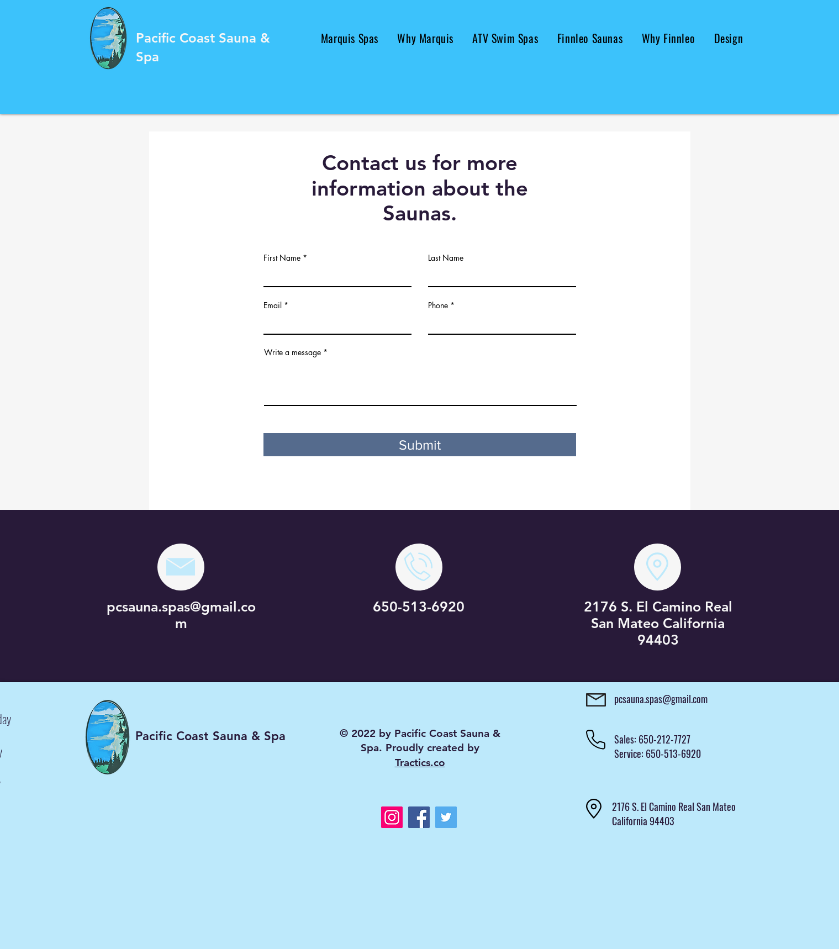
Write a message (292, 352)
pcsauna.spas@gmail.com (181, 614)
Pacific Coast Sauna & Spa (210, 736)
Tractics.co (420, 762)
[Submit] (419, 444)
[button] (350, 38)
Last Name (445, 258)
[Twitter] (446, 817)
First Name (281, 258)
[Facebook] (419, 817)
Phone (438, 305)
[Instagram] (392, 817)
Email (272, 305)
